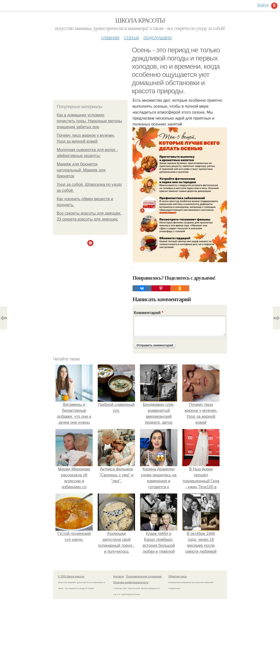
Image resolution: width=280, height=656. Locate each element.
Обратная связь (177, 576)
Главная (110, 37)
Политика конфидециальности (130, 582)
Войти (263, 5)
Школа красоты (140, 20)
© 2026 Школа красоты (71, 576)
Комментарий (148, 313)
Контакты (118, 576)
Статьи (131, 37)
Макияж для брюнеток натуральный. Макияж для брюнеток (81, 170)
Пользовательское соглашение (144, 576)
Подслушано (157, 37)
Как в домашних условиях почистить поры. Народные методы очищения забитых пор (89, 121)
